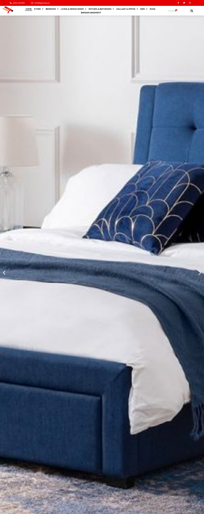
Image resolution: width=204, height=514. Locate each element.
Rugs (152, 9)
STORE (38, 9)
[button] (192, 11)
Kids (143, 9)
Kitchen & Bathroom (101, 9)
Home (29, 9)
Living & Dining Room (73, 9)
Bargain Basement (91, 12)
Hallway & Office (127, 9)
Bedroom (52, 9)
